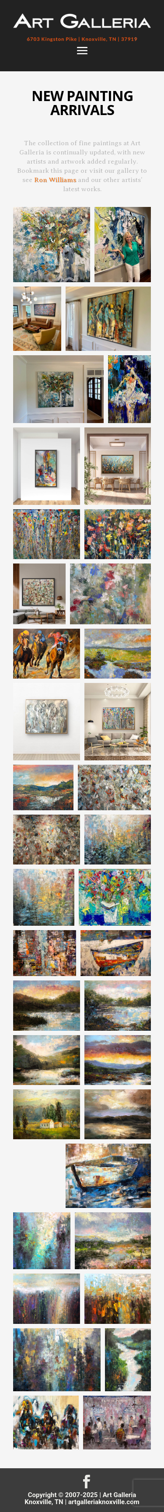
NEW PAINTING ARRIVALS (82, 102)
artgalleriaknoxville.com (104, 1502)
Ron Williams (55, 179)
